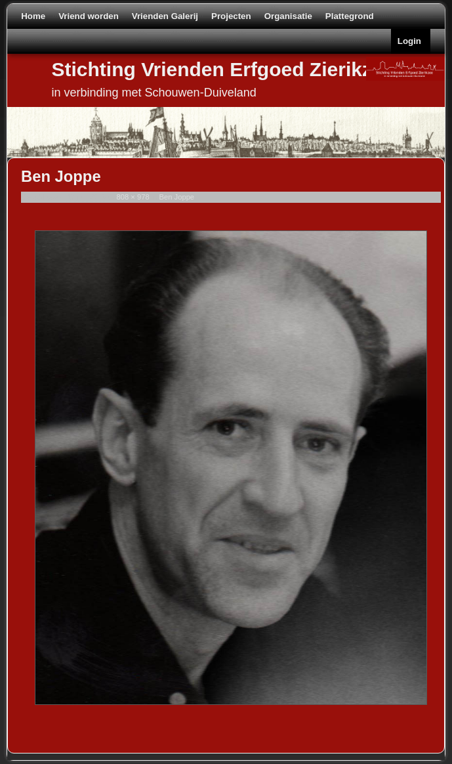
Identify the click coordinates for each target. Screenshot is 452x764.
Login (409, 41)
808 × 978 (133, 197)
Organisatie (288, 16)
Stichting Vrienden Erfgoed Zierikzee (223, 69)
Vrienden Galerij (165, 16)
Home (33, 16)
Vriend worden (88, 16)
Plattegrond (349, 16)
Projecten (231, 16)
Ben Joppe (177, 197)
